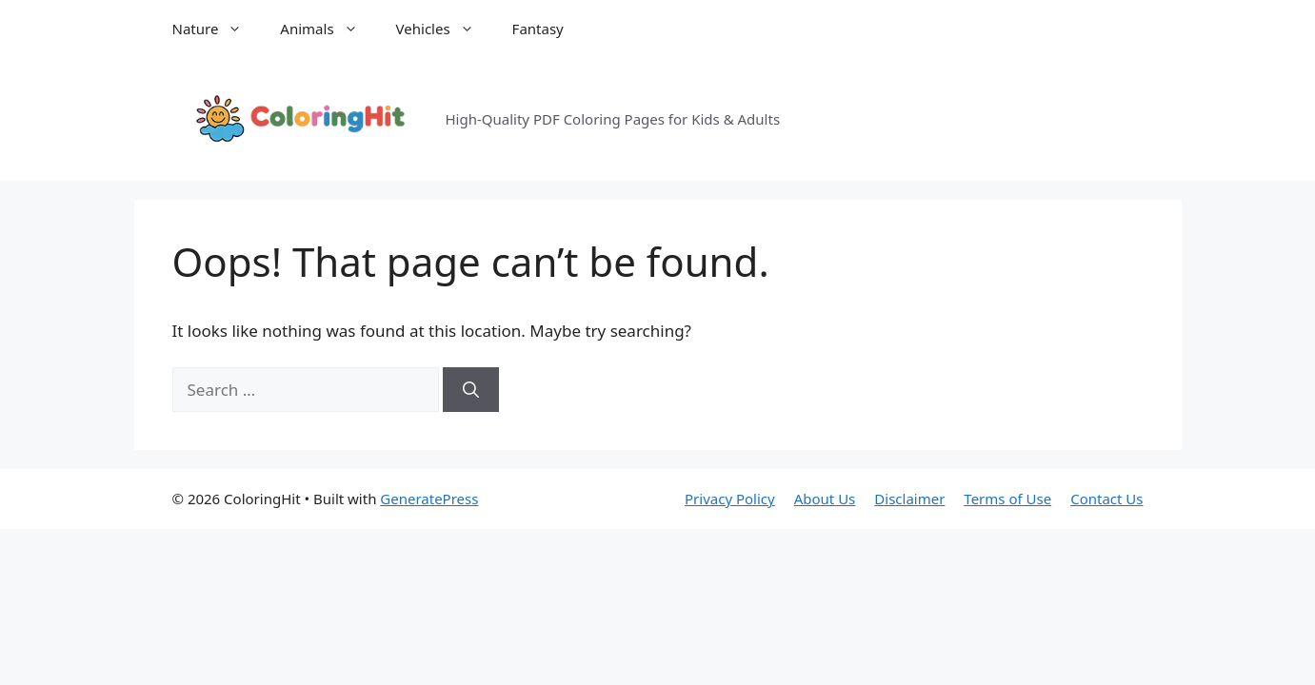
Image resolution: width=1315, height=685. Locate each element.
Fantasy (538, 28)
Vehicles (444, 28)
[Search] (471, 390)
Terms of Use (1007, 498)
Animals (328, 28)
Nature (217, 28)
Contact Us (1106, 498)
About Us (825, 498)
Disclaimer (909, 498)
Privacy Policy (730, 498)
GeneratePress (429, 498)
